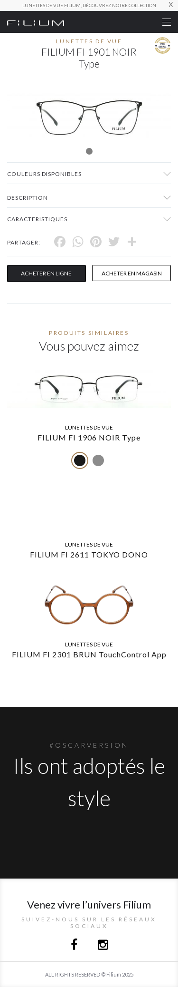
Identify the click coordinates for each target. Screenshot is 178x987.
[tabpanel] (89, 115)
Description (27, 197)
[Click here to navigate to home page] (35, 22)
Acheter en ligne (46, 273)
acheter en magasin (132, 273)
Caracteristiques (37, 219)
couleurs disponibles (44, 173)
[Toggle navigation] (166, 22)
